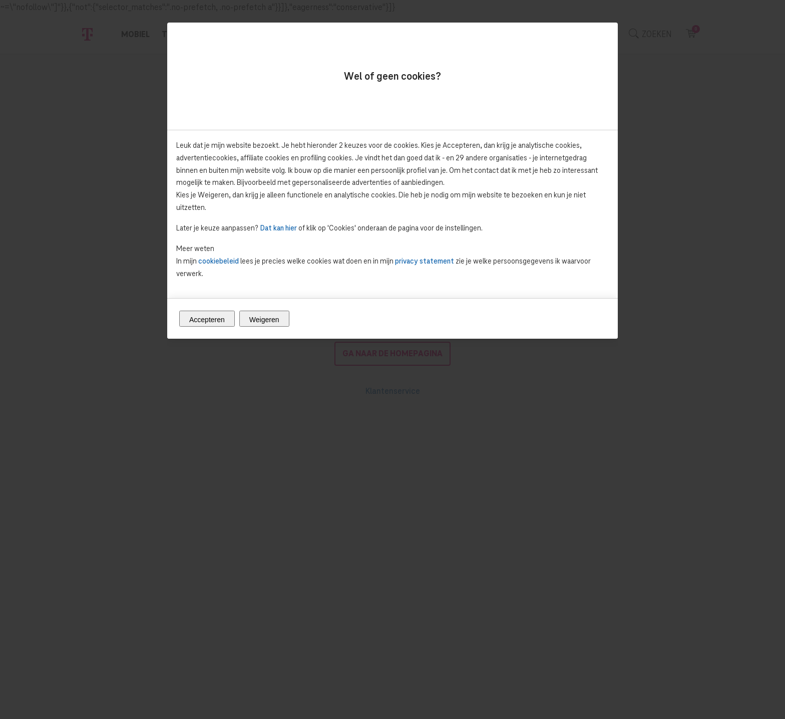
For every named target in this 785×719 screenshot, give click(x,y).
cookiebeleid (218, 261)
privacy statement (424, 261)
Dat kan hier (278, 227)
